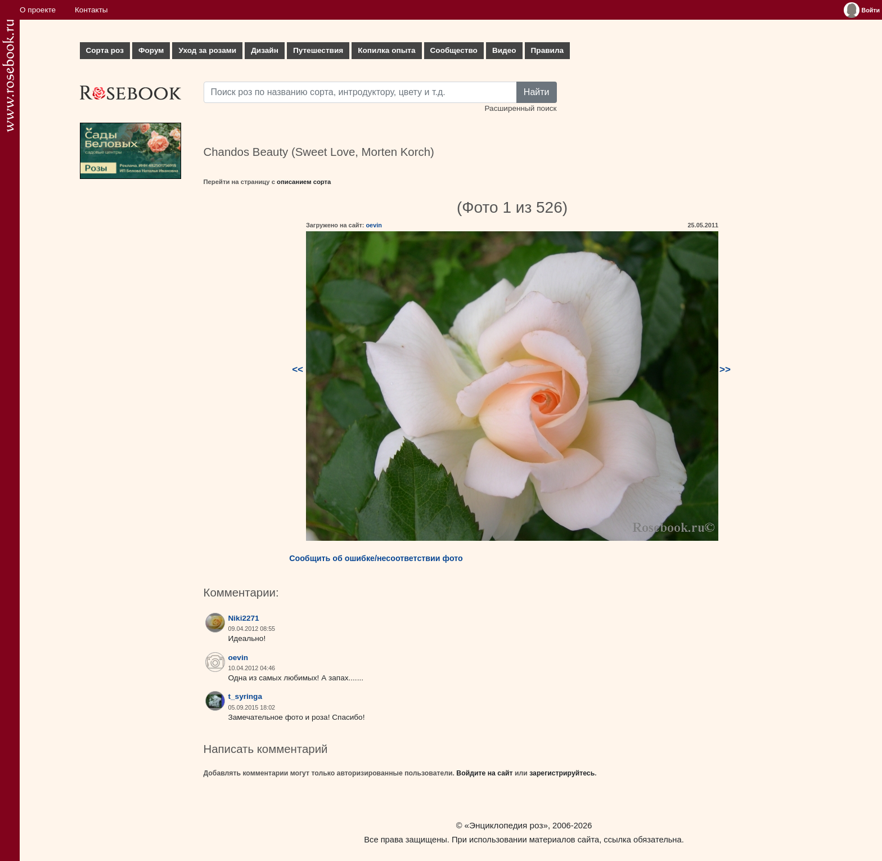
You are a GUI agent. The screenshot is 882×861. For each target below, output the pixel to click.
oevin (373, 225)
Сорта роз (105, 50)
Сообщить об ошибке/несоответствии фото (376, 558)
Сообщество (454, 50)
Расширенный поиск (520, 108)
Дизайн (264, 50)
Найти (537, 92)
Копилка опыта (386, 50)
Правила (547, 50)
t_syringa (245, 696)
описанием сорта (304, 181)
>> (725, 369)
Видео (504, 50)
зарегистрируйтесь (562, 773)
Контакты (91, 10)
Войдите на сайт (484, 773)
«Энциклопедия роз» (506, 825)
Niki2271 (243, 618)
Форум (151, 50)
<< (297, 369)
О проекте (38, 10)
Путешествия (318, 50)
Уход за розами (207, 50)
